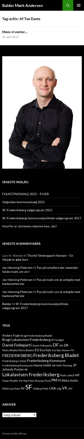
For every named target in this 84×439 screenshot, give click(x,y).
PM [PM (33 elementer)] (54, 380)
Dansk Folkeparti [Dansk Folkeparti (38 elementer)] (17, 345)
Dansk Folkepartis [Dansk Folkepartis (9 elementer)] (42, 345)
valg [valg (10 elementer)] (59, 388)
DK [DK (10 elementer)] (61, 345)
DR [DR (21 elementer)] (66, 345)
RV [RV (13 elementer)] (23, 388)
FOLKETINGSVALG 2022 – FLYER (25, 194)
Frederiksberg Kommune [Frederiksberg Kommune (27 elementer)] (46, 360)
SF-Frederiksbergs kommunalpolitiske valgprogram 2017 (41, 218)
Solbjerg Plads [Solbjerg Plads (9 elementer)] (40, 388)
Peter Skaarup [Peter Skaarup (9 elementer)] (36, 380)
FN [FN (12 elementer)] (72, 350)
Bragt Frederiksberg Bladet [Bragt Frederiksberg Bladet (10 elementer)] (36, 335)
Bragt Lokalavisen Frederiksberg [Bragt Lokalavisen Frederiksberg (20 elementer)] (26, 340)
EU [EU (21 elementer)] (37, 350)
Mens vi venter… (15, 32)
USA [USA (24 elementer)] (52, 388)
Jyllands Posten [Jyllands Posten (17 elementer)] (13, 369)
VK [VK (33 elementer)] (64, 388)
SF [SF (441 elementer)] (28, 387)
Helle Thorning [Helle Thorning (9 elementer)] (64, 365)
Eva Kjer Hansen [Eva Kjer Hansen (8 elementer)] (61, 350)
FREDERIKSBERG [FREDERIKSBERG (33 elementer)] (17, 355)
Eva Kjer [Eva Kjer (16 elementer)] (46, 350)
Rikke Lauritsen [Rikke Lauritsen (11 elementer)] (11, 388)
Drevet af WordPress (14, 433)
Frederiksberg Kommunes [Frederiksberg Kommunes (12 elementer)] (17, 365)
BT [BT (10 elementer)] (53, 339)
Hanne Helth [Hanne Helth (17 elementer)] (42, 365)
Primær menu (78, 5)
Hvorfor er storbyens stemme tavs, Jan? (29, 226)
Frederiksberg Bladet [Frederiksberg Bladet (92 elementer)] (56, 355)
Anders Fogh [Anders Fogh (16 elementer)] (11, 335)
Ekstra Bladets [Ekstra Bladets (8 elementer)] (26, 350)
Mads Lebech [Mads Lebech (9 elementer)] (67, 375)
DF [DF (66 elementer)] (56, 344)
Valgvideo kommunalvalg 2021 (23, 202)
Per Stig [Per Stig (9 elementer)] (23, 380)
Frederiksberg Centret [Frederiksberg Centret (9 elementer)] (14, 360)
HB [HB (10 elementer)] (54, 365)
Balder (6, 304)
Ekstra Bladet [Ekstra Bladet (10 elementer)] (10, 350)
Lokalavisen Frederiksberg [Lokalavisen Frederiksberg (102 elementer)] (30, 374)
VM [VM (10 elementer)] (70, 388)
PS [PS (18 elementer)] (59, 380)
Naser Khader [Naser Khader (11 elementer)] (10, 380)
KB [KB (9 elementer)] (26, 369)
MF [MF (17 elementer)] (77, 375)
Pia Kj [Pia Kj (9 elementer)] (47, 380)
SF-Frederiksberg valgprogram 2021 (27, 210)
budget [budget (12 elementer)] (59, 340)
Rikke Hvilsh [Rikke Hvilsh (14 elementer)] (70, 380)
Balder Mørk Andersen (22, 5)
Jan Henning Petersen (17, 267)
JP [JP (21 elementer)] (74, 365)
